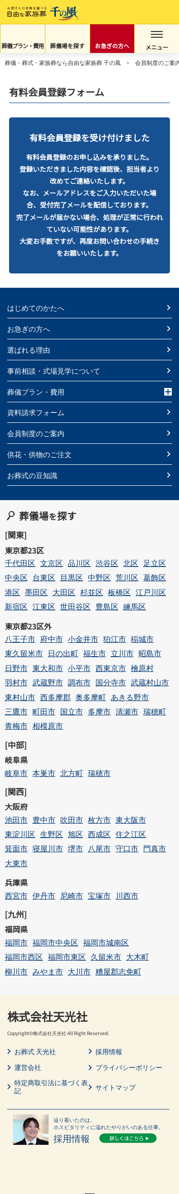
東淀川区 (20, 833)
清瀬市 (127, 711)
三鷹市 (16, 711)
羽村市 (16, 682)
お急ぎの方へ (112, 46)
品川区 (79, 562)
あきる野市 (130, 697)
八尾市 (99, 848)
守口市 (127, 848)
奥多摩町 (90, 697)
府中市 (51, 638)
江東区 (43, 606)
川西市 (127, 895)
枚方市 (99, 819)
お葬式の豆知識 (32, 475)
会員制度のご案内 (35, 433)
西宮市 (16, 895)
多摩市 (99, 711)
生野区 (51, 833)
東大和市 (47, 667)
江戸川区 (151, 592)
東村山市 (20, 697)
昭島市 (149, 653)
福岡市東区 (67, 956)
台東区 (43, 577)
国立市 (71, 711)
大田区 (64, 592)
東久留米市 (24, 653)
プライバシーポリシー (128, 1067)
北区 (130, 562)
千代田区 (20, 562)
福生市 (94, 653)
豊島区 (106, 606)
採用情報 (108, 1051)
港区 (12, 592)
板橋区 (119, 592)
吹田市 (71, 819)
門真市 (154, 848)
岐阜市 (16, 772)
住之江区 (131, 833)
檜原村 (142, 667)
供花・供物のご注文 (39, 454)
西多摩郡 (55, 697)
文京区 (51, 562)
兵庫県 (16, 882)
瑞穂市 (99, 772)
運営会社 (27, 1067)
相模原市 (47, 725)
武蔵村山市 (150, 682)
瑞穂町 (154, 711)
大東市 (16, 863)
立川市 (122, 653)
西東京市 (110, 667)
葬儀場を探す (67, 46)
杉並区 (91, 592)
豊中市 (43, 819)
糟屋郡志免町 (118, 971)
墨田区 (36, 592)
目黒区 (71, 577)
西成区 (99, 833)
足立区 (154, 562)
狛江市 (114, 638)
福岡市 (16, 942)
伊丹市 (43, 895)
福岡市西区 (24, 956)
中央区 (16, 577)
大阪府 (16, 806)
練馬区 (134, 606)
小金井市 (83, 638)
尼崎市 (71, 895)
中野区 (99, 577)
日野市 (16, 667)
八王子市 (20, 638)
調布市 (79, 682)
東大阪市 (131, 819)
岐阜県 (16, 759)
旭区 (75, 833)
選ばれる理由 (28, 350)
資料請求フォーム (35, 412)
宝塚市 (99, 895)
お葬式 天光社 (35, 1051)
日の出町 (63, 653)
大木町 (137, 956)
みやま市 (47, 971)
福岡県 (16, 929)
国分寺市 (110, 682)
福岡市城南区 (106, 942)
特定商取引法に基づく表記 (51, 1087)
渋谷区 (106, 562)
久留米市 (106, 956)
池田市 (16, 819)
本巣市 (43, 772)
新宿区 (16, 606)
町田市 (43, 711)
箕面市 (16, 848)
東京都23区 (24, 550)
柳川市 (16, 971)
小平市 (79, 667)
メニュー (157, 41)
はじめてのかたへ (35, 308)
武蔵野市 (47, 682)
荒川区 (127, 577)
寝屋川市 (47, 848)
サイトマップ (115, 1087)
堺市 (75, 848)
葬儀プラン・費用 (22, 46)
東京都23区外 (28, 626)
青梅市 (16, 725)
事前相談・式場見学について (53, 371)
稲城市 (142, 638)
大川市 (79, 971)
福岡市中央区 (55, 942)
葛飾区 (154, 577)
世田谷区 (75, 606)
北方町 (71, 772)
